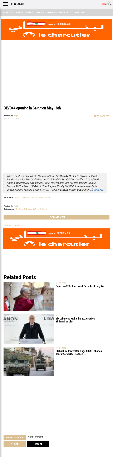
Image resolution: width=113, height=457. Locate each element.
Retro (29, 12)
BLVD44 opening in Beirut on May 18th (32, 108)
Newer (38, 444)
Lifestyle (6, 12)
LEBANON (32, 209)
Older (15, 444)
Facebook (97, 189)
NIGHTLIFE (42, 209)
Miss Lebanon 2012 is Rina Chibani (33, 197)
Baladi (40, 12)
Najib (16, 116)
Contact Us (78, 12)
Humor (19, 12)
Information (101, 115)
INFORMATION (21, 209)
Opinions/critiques (57, 12)
